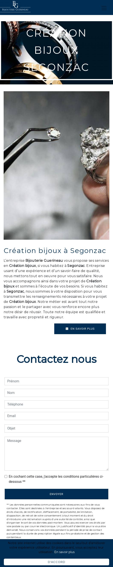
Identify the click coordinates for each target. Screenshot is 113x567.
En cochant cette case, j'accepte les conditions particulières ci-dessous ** (56, 479)
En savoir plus (80, 328)
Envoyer (56, 494)
